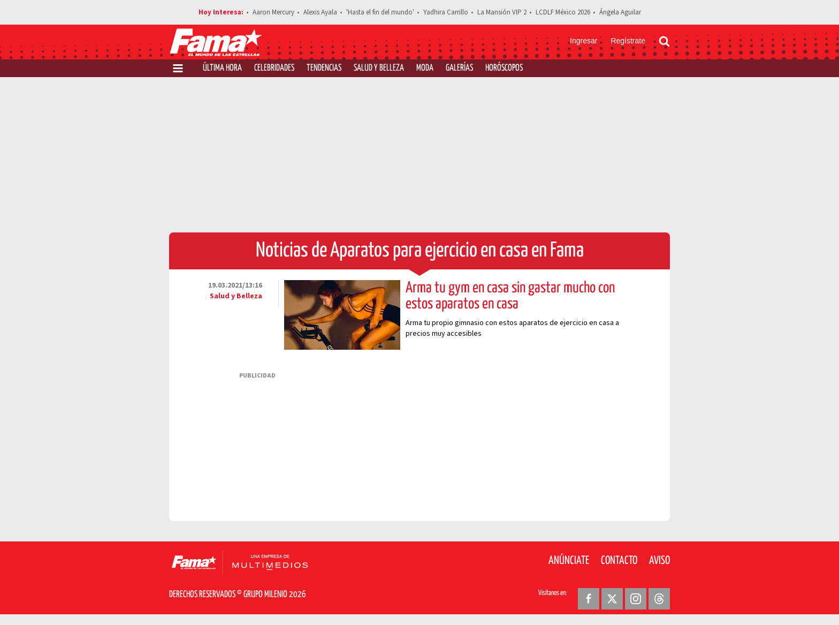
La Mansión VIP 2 (502, 12)
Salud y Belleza (379, 68)
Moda (424, 68)
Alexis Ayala (320, 12)
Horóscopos (504, 68)
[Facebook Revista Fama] (588, 598)
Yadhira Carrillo (445, 12)
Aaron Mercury (273, 12)
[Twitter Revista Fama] (612, 598)
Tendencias (324, 68)
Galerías (459, 68)
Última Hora (222, 68)
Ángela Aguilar (620, 12)
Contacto (619, 560)
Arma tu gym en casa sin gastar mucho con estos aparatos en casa (510, 296)
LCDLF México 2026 (563, 12)
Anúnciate (568, 560)
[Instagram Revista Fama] (635, 598)
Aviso (659, 560)
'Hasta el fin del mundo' (380, 12)
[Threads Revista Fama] (659, 598)
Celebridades (274, 68)
